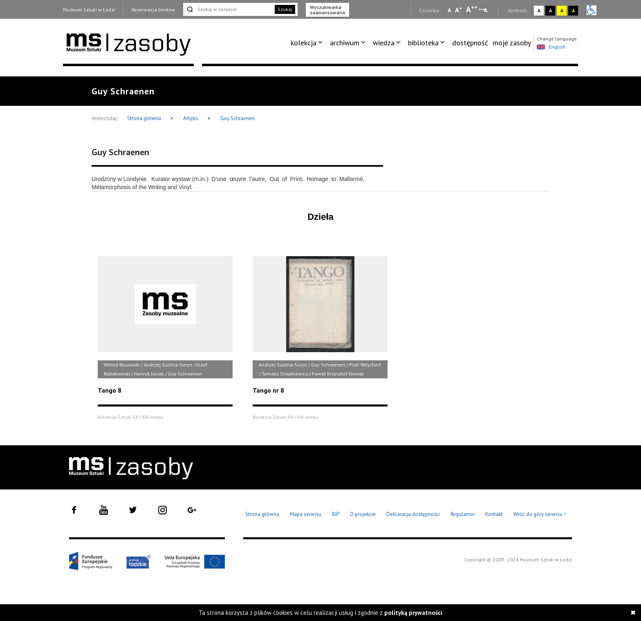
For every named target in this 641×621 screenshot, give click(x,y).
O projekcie (363, 514)
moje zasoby (512, 42)
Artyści (190, 118)
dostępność (470, 42)
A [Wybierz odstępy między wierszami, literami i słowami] (486, 10)
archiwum (344, 42)
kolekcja (303, 42)
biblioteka (423, 42)
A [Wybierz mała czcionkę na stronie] (449, 10)
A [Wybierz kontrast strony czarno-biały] (550, 10)
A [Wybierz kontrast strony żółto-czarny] (561, 10)
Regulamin (462, 514)
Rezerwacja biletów (153, 10)
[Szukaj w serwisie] (228, 9)
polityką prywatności (413, 613)
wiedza (383, 42)
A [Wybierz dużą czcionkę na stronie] (471, 9)
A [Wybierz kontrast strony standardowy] (539, 10)
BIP (335, 514)
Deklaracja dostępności (413, 514)
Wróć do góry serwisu (540, 514)
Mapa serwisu (305, 514)
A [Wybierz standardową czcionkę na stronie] (458, 10)
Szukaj (285, 9)
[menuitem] (308, 43)
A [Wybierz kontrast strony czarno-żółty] (573, 10)
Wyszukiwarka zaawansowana (327, 10)
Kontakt (494, 514)
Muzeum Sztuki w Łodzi (89, 10)
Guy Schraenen (237, 118)
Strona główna (144, 118)
